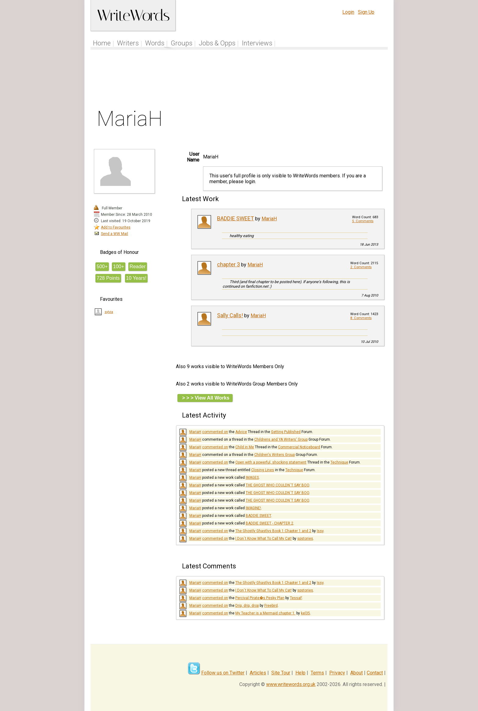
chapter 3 (228, 264)
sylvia (109, 312)
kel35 (305, 613)
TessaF (296, 598)
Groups (181, 43)
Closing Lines (262, 470)
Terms (317, 673)
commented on (215, 432)
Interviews (257, 43)
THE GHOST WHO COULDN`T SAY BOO (277, 485)
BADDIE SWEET (235, 218)
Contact (375, 673)
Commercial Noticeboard (299, 447)
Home (102, 43)
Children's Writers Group (274, 455)
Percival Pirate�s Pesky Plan (259, 598)
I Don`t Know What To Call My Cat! (263, 538)
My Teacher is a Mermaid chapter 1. (265, 613)
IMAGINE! (253, 508)
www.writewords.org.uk (291, 684)
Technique (339, 462)
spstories (305, 538)
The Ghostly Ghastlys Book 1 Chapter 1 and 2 (273, 531)
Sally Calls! (230, 315)
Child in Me (244, 447)
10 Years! (136, 278)
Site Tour (280, 673)
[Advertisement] (239, 80)
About (356, 673)
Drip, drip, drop (247, 605)
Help (300, 673)
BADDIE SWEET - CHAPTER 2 (269, 523)
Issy (320, 531)
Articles (258, 673)
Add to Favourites (115, 227)
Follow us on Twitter (222, 673)
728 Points (108, 278)
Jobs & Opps (217, 43)
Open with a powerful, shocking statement (270, 462)
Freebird (271, 605)
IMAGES (252, 477)
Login (348, 12)
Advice (241, 432)
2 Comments (361, 267)
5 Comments (362, 221)
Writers (128, 43)
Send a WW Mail (114, 234)
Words (154, 43)
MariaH (269, 219)
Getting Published (286, 432)
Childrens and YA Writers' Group (281, 439)
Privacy (337, 673)
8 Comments (361, 318)
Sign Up (366, 12)
